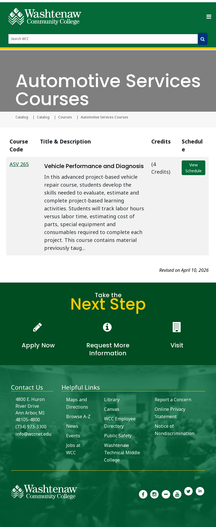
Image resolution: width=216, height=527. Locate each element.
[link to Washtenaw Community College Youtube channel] (177, 494)
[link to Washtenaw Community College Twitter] (188, 494)
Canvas (111, 409)
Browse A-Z (78, 416)
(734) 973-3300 (30, 427)
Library (112, 399)
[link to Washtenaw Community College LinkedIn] (200, 494)
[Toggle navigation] (209, 16)
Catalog (21, 117)
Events (73, 436)
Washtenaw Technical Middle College (122, 452)
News (72, 426)
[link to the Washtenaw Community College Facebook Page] (143, 494)
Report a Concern (173, 399)
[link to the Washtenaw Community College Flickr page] (166, 494)
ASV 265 (19, 164)
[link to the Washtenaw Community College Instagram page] (154, 494)
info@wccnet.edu (33, 434)
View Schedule (193, 167)
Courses (65, 117)
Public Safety (118, 436)
